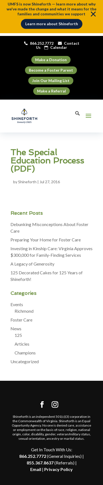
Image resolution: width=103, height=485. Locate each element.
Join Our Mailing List (50, 80)
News (15, 328)
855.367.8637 (40, 462)
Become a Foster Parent (51, 70)
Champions (25, 352)
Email (35, 469)
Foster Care (21, 319)
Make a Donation (51, 59)
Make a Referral (51, 91)
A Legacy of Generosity (32, 263)
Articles (22, 343)
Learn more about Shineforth (51, 22)
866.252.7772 (32, 456)
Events (16, 304)
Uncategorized (24, 361)
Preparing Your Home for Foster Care (45, 239)
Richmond (24, 311)
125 (18, 335)
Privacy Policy (58, 469)
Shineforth (27, 181)
